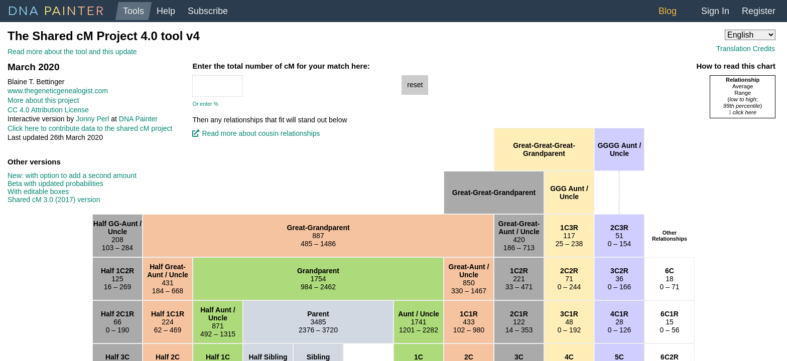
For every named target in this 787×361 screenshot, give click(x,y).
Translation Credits (745, 49)
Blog (668, 11)
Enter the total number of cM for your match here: (280, 66)
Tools (133, 11)
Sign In (715, 11)
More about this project (43, 100)
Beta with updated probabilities (55, 183)
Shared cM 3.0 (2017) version (54, 200)
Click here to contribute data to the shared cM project (90, 128)
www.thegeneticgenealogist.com (58, 91)
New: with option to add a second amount (72, 175)
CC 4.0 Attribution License (48, 110)
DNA (56, 9)
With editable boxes (38, 192)
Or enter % (205, 104)
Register (758, 11)
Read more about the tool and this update (72, 52)
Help (166, 11)
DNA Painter (138, 119)
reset (415, 85)
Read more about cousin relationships (261, 133)
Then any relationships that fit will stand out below (269, 120)
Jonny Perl (92, 119)
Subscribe (208, 11)
